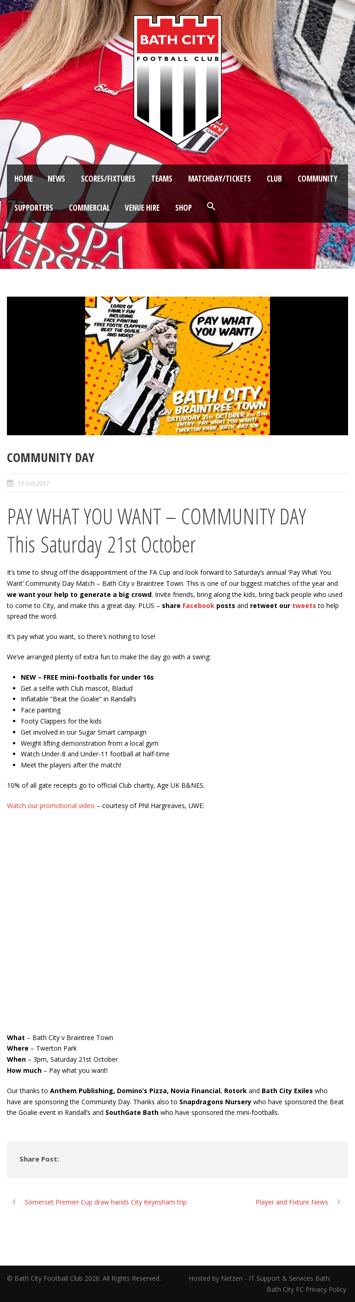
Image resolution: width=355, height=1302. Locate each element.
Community (317, 178)
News (56, 178)
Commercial (89, 207)
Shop (183, 207)
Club (274, 178)
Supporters (33, 207)
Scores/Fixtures (108, 178)
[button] (211, 206)
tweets (304, 605)
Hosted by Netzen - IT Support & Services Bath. (260, 1278)
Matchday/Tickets (219, 178)
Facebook (198, 605)
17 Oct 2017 (33, 483)
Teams (161, 178)
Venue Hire (142, 207)
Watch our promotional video (51, 805)
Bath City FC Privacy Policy (307, 1289)
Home (23, 178)
